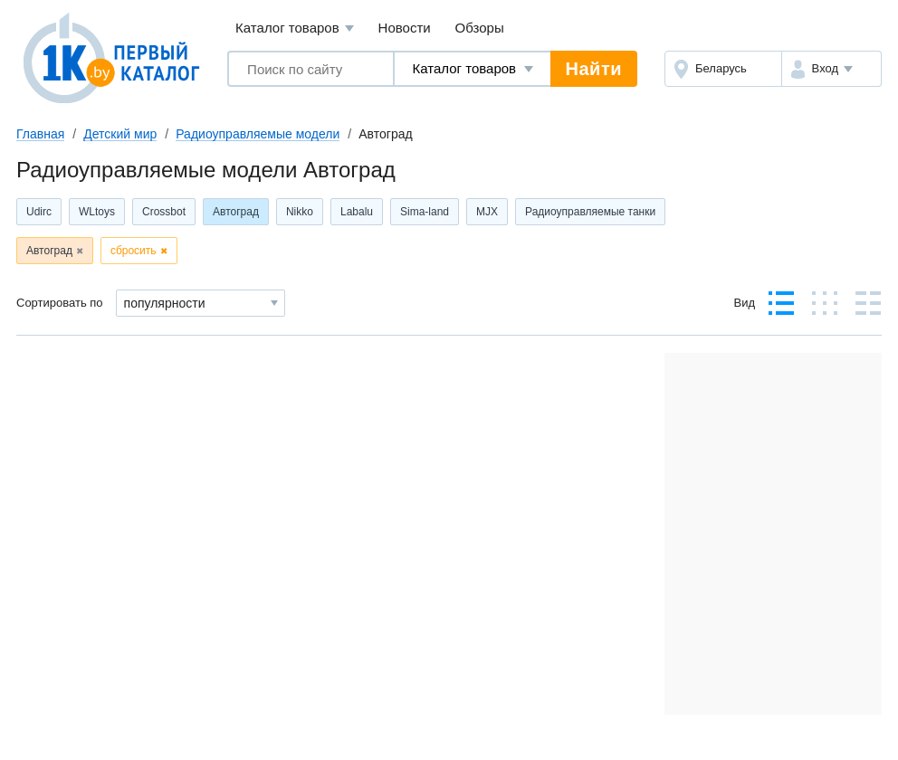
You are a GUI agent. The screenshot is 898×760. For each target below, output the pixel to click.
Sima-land (424, 211)
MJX (487, 211)
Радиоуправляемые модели (257, 134)
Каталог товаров (294, 28)
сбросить (133, 250)
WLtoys (97, 211)
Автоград (236, 211)
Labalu (356, 211)
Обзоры (479, 27)
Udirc (39, 211)
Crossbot (164, 211)
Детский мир (120, 134)
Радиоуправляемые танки (590, 211)
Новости (404, 27)
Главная (40, 134)
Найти (594, 69)
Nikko (299, 211)
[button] (831, 69)
